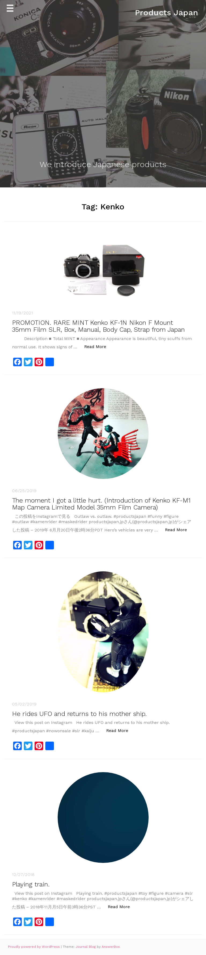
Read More (98, 346)
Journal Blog (86, 947)
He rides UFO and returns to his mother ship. (79, 714)
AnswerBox (111, 947)
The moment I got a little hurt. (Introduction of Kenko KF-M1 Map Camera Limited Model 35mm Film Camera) (101, 504)
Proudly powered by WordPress (34, 947)
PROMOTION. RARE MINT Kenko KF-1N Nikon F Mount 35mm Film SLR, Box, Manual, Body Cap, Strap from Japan (98, 326)
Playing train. (31, 884)
